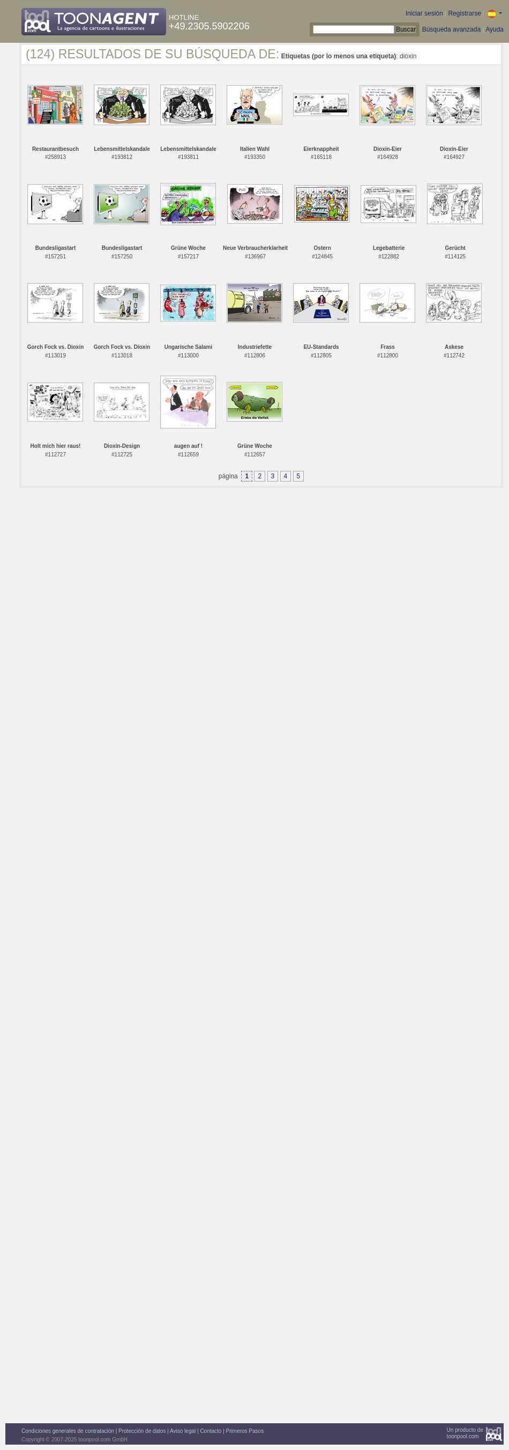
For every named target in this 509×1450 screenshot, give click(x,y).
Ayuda (494, 29)
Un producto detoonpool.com (465, 1433)
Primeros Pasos (245, 1431)
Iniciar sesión (424, 13)
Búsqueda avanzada (451, 29)
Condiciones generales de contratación (67, 1431)
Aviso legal (183, 1431)
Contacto (210, 1431)
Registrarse (464, 13)
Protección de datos (142, 1431)
